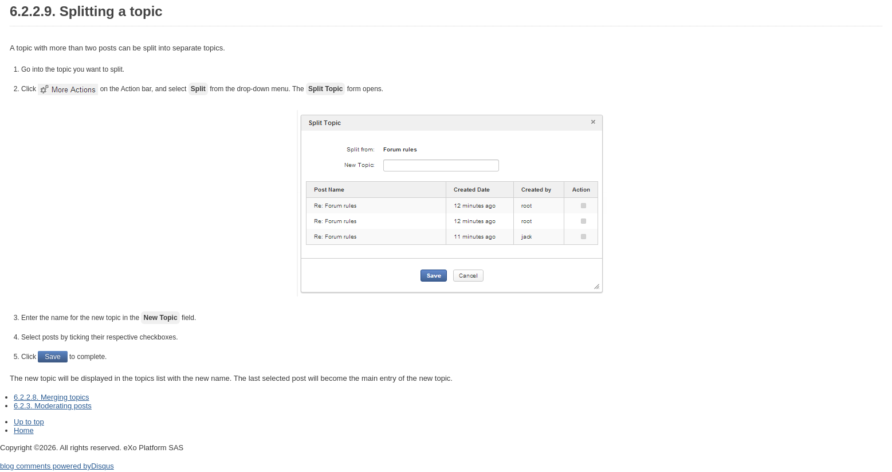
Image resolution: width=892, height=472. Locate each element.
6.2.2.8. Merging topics (51, 397)
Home (24, 430)
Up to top (29, 422)
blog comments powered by (57, 466)
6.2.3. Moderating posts (53, 405)
